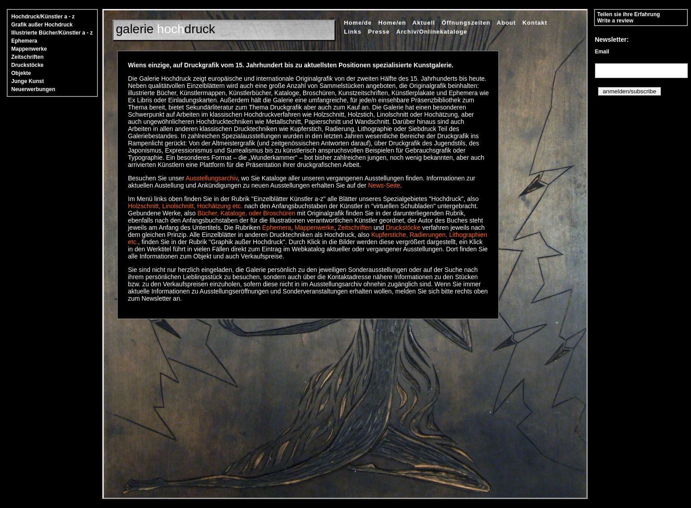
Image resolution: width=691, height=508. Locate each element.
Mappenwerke (29, 49)
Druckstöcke (27, 65)
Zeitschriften (27, 57)
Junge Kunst (27, 81)
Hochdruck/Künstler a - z (43, 16)
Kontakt (534, 22)
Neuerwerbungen (33, 89)
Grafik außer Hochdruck (42, 25)
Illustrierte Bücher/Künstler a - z (51, 33)
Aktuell (424, 22)
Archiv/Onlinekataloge (431, 31)
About (506, 22)
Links (352, 31)
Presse (379, 31)
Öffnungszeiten (466, 22)
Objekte (21, 73)
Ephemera (24, 41)
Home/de (358, 22)
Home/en (392, 22)
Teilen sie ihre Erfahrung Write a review (628, 17)
